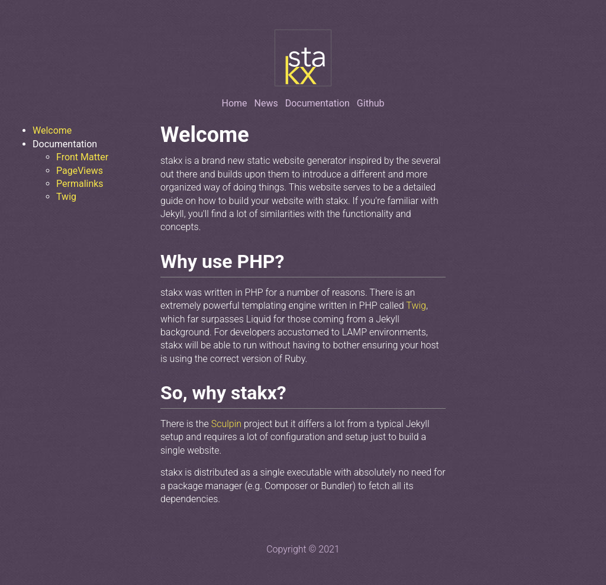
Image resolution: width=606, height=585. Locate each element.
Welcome (52, 130)
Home (234, 103)
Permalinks (80, 183)
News (266, 103)
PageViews (79, 170)
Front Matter (82, 157)
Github (371, 103)
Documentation (317, 103)
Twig (66, 196)
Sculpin (226, 423)
